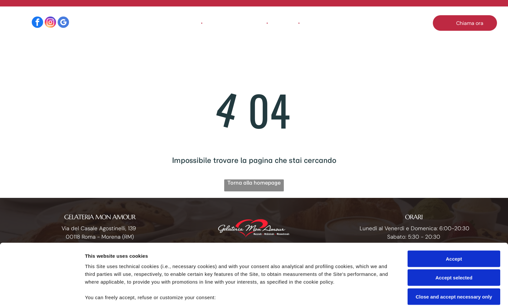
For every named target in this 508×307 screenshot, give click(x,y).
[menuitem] (187, 23)
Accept (454, 212)
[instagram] (50, 23)
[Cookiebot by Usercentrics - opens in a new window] (42, 294)
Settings (329, 294)
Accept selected (453, 231)
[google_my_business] (63, 23)
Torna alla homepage (254, 182)
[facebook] (37, 23)
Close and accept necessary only (454, 250)
